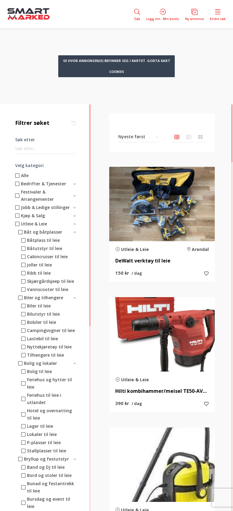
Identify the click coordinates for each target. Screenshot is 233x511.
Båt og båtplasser (43, 232)
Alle (25, 175)
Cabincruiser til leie (47, 256)
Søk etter (25, 139)
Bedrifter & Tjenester (43, 184)
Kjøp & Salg (33, 215)
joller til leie (39, 265)
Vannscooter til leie (47, 289)
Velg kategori (29, 165)
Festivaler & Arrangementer (37, 195)
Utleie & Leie (34, 224)
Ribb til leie (39, 273)
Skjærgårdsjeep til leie (50, 281)
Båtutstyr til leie (44, 248)
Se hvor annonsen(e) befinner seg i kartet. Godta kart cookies (116, 66)
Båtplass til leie (43, 240)
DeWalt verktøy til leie (143, 261)
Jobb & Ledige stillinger (45, 207)
